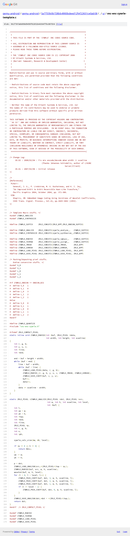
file (59, 24)
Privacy (24, 531)
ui (104, 13)
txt (118, 531)
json (125, 531)
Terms (32, 531)
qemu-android (11, 13)
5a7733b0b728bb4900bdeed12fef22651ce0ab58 (69, 13)
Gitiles (16, 531)
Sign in (124, 4)
